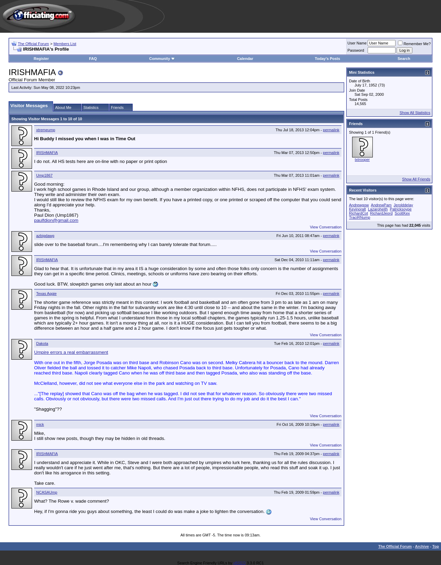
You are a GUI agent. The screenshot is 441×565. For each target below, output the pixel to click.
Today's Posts (327, 58)
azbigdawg (45, 236)
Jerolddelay (403, 205)
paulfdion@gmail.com (56, 220)
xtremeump (45, 130)
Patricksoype (401, 209)
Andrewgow (359, 205)
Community (162, 58)
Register (41, 58)
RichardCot (358, 213)
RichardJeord (381, 213)
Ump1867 (44, 175)
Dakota (42, 343)
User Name (357, 43)
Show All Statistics (415, 113)
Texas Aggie (46, 293)
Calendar (245, 58)
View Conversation (325, 227)
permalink (331, 130)
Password (356, 50)
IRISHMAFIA (47, 153)
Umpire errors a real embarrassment (71, 352)
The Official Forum (33, 44)
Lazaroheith (378, 209)
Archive (422, 546)
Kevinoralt (357, 209)
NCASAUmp (46, 492)
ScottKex (402, 213)
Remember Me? (414, 44)
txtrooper (362, 159)
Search (404, 58)
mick (40, 424)
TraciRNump (359, 217)
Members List (64, 44)
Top (435, 546)
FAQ (93, 58)
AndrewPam (381, 205)
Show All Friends (416, 179)
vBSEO (239, 563)
